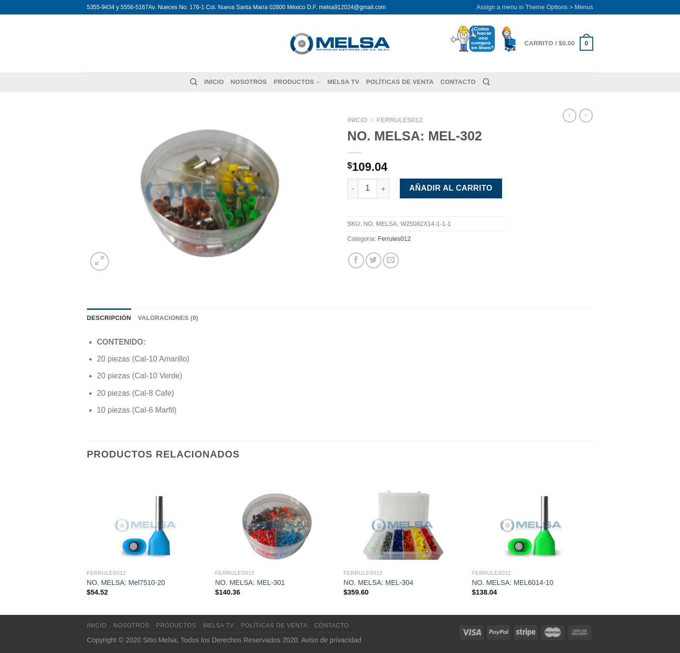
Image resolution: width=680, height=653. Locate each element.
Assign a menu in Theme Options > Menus (534, 7)
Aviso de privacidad (331, 640)
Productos (296, 82)
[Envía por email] (391, 260)
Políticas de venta (400, 81)
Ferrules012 (399, 120)
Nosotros (249, 81)
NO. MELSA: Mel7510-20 (126, 582)
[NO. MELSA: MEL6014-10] (531, 518)
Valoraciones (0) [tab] (168, 317)
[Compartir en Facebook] (356, 260)
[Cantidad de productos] (367, 188)
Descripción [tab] (109, 317)
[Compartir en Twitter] (373, 260)
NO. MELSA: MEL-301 (250, 582)
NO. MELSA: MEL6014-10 (513, 582)
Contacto (458, 81)
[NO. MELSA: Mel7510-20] (146, 518)
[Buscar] (193, 82)
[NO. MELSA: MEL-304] (402, 518)
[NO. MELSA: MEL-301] (274, 518)
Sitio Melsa (160, 640)
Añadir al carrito (450, 188)
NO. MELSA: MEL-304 (378, 582)
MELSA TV (343, 81)
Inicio (214, 81)
